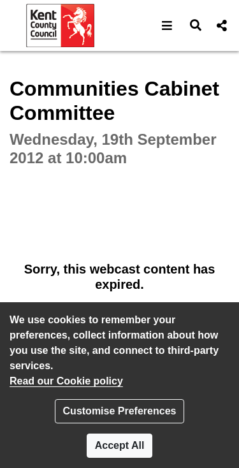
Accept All (120, 445)
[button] (167, 25)
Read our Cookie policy (66, 381)
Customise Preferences (120, 411)
